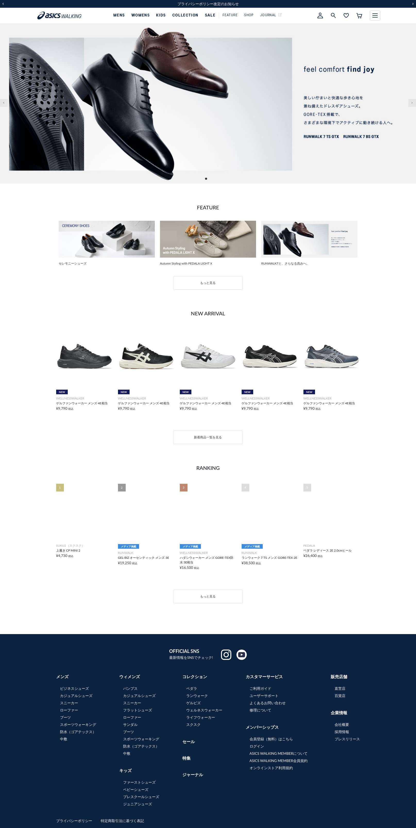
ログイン (257, 746)
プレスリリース (347, 739)
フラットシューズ (137, 710)
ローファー (69, 710)
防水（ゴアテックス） (78, 731)
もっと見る (208, 283)
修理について (260, 710)
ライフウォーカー (200, 717)
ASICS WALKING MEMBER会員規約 (279, 760)
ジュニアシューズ (137, 804)
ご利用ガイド (260, 688)
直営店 (340, 688)
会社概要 (342, 724)
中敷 (63, 739)
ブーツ (65, 717)
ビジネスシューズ (74, 688)
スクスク (193, 724)
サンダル (130, 724)
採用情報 (342, 731)
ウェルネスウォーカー (204, 710)
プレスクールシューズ (141, 796)
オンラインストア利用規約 (271, 768)
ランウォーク (197, 695)
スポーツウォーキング (78, 724)
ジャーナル (192, 774)
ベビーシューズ (135, 789)
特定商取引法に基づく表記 (122, 820)
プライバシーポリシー (74, 820)
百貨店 (340, 695)
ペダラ (191, 688)
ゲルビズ (193, 703)
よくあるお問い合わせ (268, 703)
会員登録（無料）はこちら (271, 739)
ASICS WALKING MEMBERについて (279, 753)
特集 (186, 758)
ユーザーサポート (264, 695)
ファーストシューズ (139, 782)
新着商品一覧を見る (208, 437)
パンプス (130, 688)
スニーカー (69, 703)
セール (188, 741)
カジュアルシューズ (76, 695)
